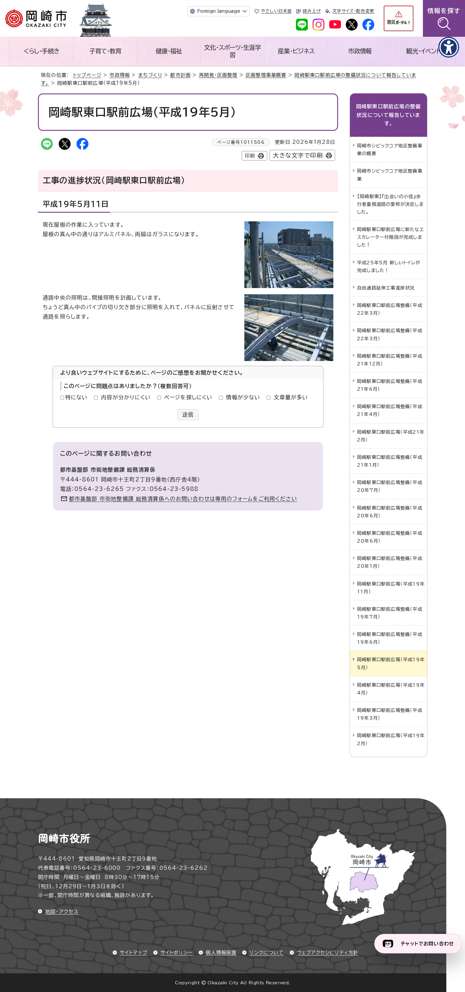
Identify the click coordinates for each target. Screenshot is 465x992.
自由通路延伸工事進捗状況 (386, 287)
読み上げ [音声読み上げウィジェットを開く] (312, 11)
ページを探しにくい (188, 397)
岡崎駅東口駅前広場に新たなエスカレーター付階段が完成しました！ (390, 237)
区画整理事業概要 (266, 75)
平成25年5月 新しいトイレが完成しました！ (388, 266)
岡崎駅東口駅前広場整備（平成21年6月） (389, 385)
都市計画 (180, 75)
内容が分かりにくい (126, 397)
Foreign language (218, 11)
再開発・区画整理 (218, 75)
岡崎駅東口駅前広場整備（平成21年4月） (389, 410)
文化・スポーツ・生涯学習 (232, 51)
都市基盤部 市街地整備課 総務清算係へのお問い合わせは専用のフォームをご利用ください (183, 498)
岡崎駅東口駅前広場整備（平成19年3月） (389, 714)
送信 (188, 414)
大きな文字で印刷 (298, 155)
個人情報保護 (221, 952)
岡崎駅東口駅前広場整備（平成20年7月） (389, 486)
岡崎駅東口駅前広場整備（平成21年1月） (389, 461)
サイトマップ (133, 952)
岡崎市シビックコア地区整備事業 (389, 174)
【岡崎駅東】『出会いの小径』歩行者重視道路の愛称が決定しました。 (390, 204)
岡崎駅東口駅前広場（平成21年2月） (390, 436)
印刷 (250, 155)
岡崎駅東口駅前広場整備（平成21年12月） (389, 360)
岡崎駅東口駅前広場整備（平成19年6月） (389, 638)
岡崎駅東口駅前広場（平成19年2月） (391, 739)
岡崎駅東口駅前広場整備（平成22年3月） (389, 309)
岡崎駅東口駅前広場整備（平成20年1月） (389, 562)
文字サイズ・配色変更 (353, 11)
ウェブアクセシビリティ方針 (328, 952)
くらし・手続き (41, 51)
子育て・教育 (105, 51)
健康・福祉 (169, 51)
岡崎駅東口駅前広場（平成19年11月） (391, 587)
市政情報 (360, 51)
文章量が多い (291, 397)
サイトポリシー (176, 952)
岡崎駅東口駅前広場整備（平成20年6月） (389, 511)
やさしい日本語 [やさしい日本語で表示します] (276, 11)
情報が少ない (243, 397)
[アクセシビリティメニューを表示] (448, 47)
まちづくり (150, 75)
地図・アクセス (62, 911)
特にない (76, 397)
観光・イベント (423, 51)
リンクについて (266, 952)
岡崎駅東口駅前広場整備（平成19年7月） (389, 613)
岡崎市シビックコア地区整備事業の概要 (389, 149)
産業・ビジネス (296, 51)
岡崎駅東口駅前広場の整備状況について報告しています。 (388, 115)
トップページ (87, 75)
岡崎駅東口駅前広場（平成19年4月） (391, 689)
